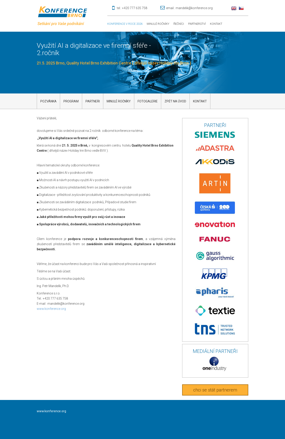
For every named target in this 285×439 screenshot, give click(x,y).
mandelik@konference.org (194, 8)
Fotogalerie (148, 101)
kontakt (200, 101)
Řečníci (178, 23)
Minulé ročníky (158, 23)
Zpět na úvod (175, 101)
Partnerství (197, 23)
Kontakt (216, 23)
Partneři (93, 101)
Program (71, 101)
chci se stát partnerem (215, 390)
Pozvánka (48, 101)
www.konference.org (51, 309)
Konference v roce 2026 (124, 23)
